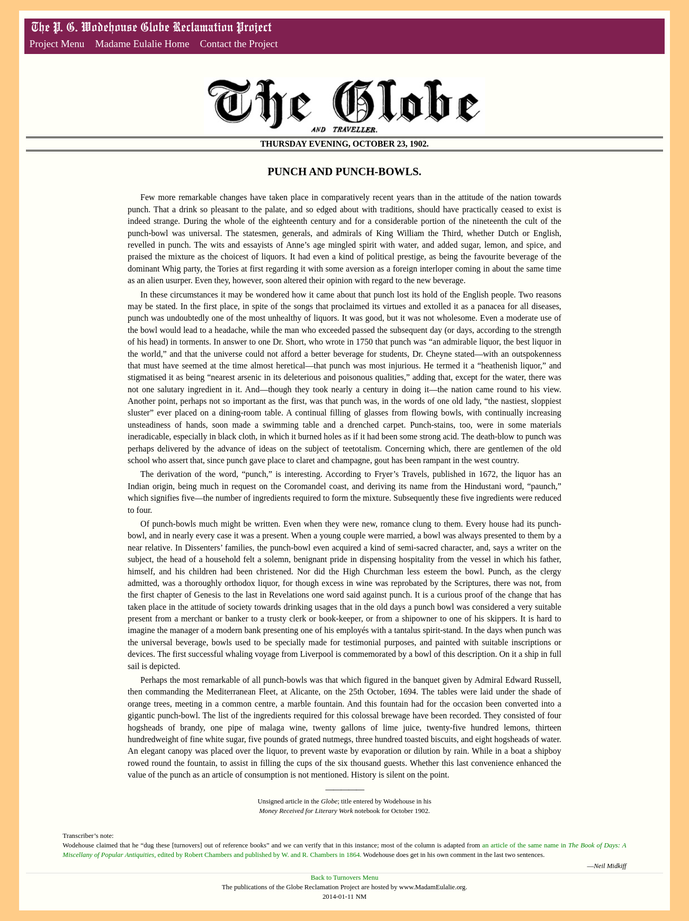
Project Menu (57, 43)
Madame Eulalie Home (142, 43)
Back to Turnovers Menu (345, 877)
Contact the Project (239, 43)
